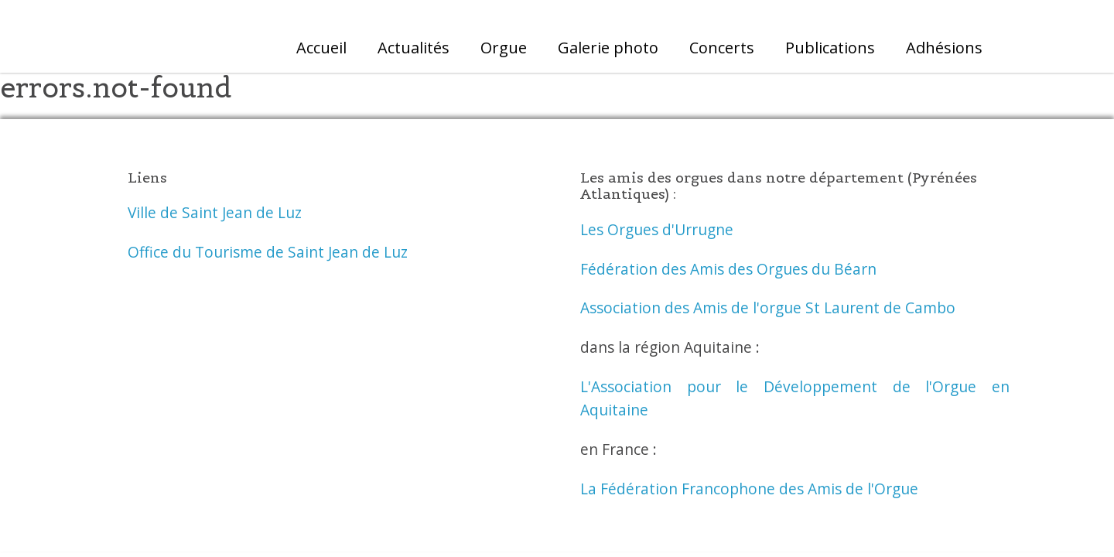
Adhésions (944, 47)
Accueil (321, 47)
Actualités (413, 47)
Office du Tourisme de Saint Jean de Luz (268, 251)
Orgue (503, 47)
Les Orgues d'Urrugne (656, 229)
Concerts (721, 47)
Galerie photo (608, 47)
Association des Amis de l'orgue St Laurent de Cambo (767, 307)
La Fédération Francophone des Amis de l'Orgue (749, 488)
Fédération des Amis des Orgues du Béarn (728, 268)
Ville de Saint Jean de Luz (215, 212)
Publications (830, 47)
